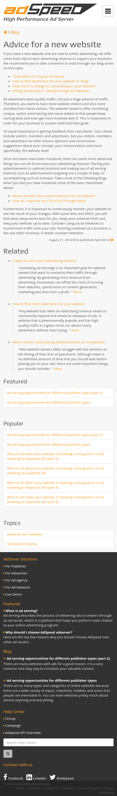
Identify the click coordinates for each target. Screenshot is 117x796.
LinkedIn (36, 777)
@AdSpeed (61, 777)
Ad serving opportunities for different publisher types (49, 402)
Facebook (13, 777)
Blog (15, 32)
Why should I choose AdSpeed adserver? (38, 632)
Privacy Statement (106, 790)
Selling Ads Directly (22, 544)
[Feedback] (112, 240)
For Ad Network (17, 587)
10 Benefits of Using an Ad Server (38, 76)
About (20, 788)
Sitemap (68, 788)
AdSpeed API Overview (23, 732)
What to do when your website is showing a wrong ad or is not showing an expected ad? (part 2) (55, 456)
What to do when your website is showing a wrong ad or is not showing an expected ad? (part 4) (55, 485)
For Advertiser (16, 573)
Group (10, 718)
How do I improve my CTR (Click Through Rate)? (49, 200)
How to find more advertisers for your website (48, 303)
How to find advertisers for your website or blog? (50, 81)
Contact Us (51, 788)
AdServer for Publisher (24, 534)
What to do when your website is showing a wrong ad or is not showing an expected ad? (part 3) (55, 499)
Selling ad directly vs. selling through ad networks (50, 90)
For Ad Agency (16, 580)
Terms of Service (88, 788)
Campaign (13, 725)
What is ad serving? (21, 610)
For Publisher (15, 566)
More (77, 292)
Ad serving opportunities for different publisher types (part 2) (55, 392)
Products (34, 788)
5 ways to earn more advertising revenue (44, 260)
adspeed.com (39, 784)
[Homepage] (5, 32)
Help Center (14, 711)
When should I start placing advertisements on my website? (58, 342)
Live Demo (13, 594)
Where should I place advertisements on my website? (53, 195)
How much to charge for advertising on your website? (54, 86)
